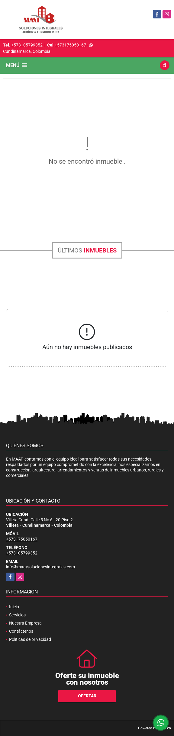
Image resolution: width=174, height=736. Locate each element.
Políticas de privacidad (30, 639)
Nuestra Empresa (25, 623)
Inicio (14, 606)
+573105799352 (27, 45)
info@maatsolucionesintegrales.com (40, 566)
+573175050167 (70, 45)
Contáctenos (21, 631)
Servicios (17, 614)
